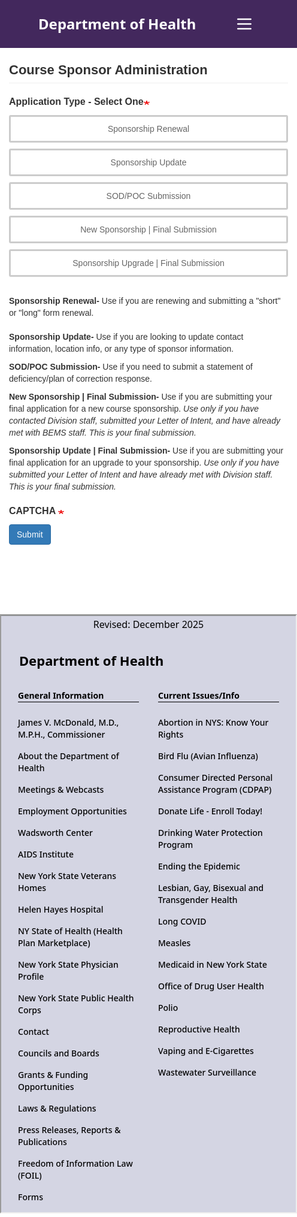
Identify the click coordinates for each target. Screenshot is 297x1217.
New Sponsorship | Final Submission (148, 229)
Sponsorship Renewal (148, 129)
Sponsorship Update (149, 162)
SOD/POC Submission (149, 196)
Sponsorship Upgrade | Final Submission (148, 263)
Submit (30, 534)
